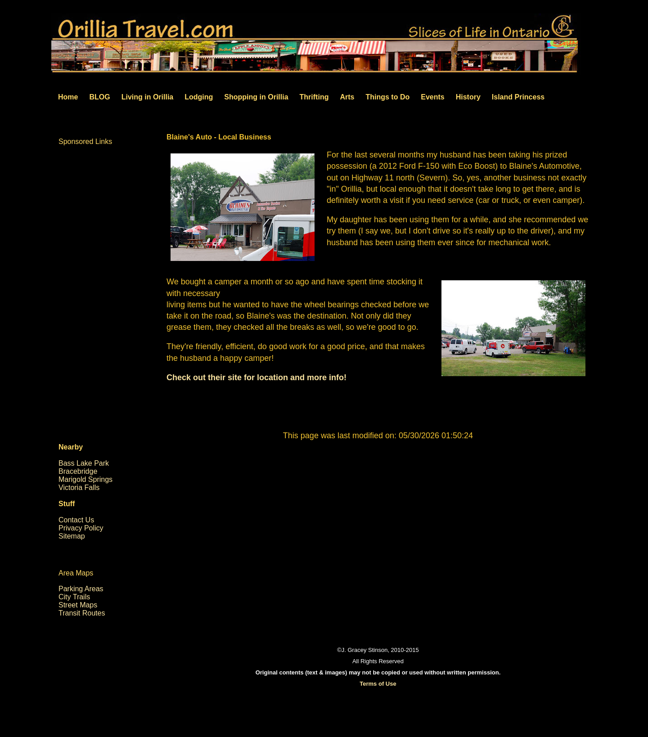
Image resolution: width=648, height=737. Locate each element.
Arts (347, 97)
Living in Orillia (148, 97)
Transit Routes (81, 613)
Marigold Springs (85, 479)
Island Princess (518, 97)
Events (432, 97)
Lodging (198, 97)
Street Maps (77, 605)
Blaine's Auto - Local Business (218, 137)
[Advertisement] (378, 532)
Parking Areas (81, 589)
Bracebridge (77, 471)
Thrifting (314, 97)
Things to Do (387, 97)
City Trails (74, 597)
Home (68, 97)
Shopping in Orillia (256, 97)
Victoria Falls (78, 487)
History (468, 97)
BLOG (99, 97)
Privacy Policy (81, 528)
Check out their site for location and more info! (256, 377)
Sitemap (71, 536)
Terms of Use (378, 683)
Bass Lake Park (83, 463)
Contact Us (76, 520)
